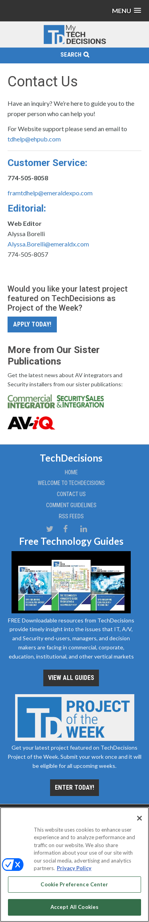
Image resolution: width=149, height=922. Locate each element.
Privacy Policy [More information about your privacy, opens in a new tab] (74, 868)
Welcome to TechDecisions (71, 483)
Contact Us (71, 494)
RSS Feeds (71, 516)
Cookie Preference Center (74, 884)
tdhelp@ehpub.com (34, 139)
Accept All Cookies (74, 907)
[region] (74, 864)
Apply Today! (32, 324)
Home (71, 472)
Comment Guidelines (71, 505)
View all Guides (71, 677)
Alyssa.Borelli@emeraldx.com (48, 244)
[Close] (139, 818)
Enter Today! (74, 787)
